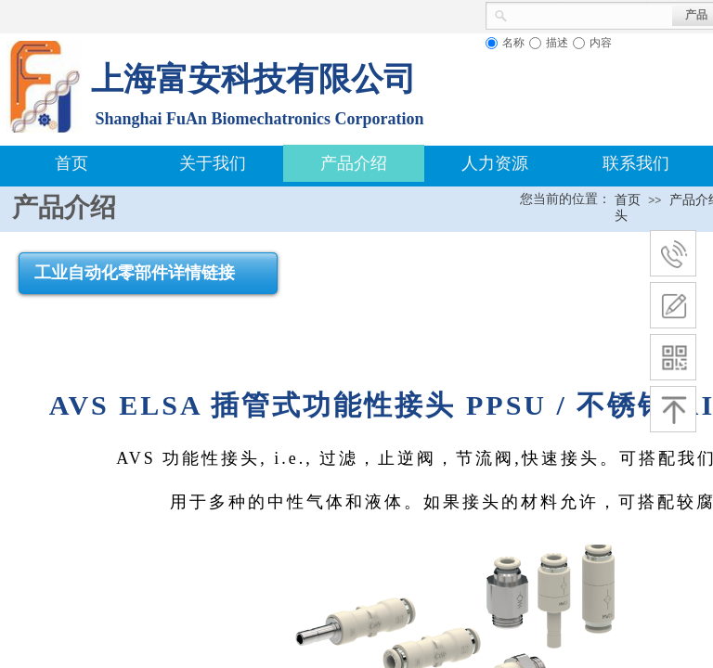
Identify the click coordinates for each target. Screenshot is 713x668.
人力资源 (494, 163)
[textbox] (590, 14)
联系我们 (636, 163)
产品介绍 (353, 163)
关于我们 (212, 163)
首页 (71, 163)
